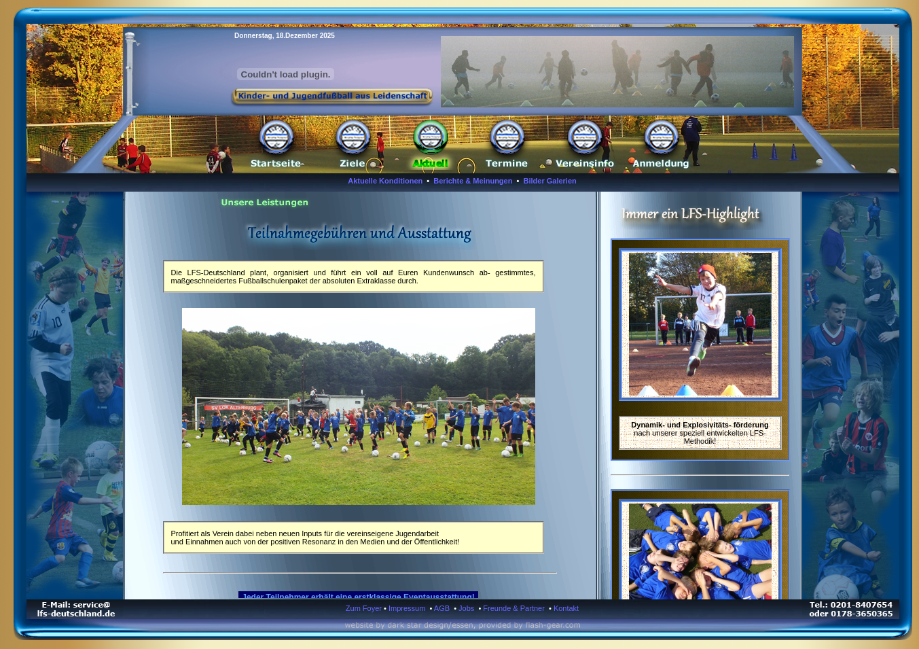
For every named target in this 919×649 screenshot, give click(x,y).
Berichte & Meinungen (472, 181)
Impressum (407, 608)
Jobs (466, 608)
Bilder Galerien (550, 181)
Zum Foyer (364, 608)
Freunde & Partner (514, 608)
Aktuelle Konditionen (385, 181)
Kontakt (566, 608)
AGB (442, 608)
